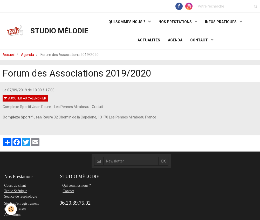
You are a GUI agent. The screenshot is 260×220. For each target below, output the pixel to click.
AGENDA (175, 40)
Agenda (27, 55)
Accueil (9, 55)
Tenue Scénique (15, 191)
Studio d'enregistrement (21, 203)
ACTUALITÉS (149, 40)
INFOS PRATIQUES (221, 22)
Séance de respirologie (20, 196)
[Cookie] (11, 209)
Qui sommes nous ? (77, 185)
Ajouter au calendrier (25, 98)
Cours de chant (15, 185)
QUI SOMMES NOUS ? (127, 22)
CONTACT (199, 40)
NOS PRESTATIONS (176, 22)
